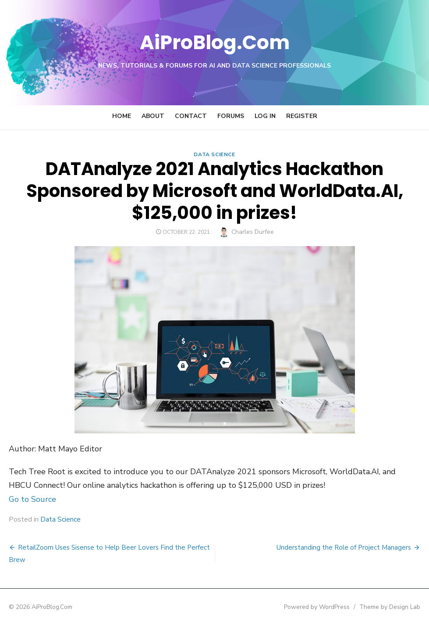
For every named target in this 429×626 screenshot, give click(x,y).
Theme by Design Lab (389, 607)
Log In (265, 116)
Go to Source (32, 499)
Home (121, 116)
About (153, 116)
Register (301, 116)
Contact (191, 116)
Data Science (214, 154)
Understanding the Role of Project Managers (344, 547)
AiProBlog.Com (214, 42)
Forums (230, 116)
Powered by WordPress (317, 607)
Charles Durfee (252, 232)
